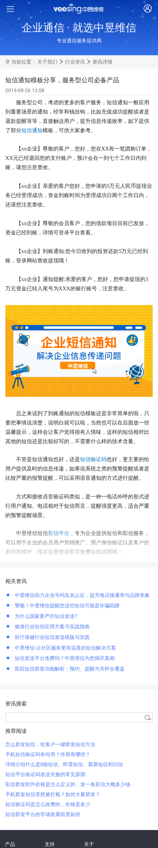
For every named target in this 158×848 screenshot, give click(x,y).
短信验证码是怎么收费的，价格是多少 (47, 804)
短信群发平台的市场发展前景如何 (42, 814)
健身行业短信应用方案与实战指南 (51, 627)
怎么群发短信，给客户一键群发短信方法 (50, 744)
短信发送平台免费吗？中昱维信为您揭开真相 (64, 658)
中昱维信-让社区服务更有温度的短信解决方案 (64, 648)
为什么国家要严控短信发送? (45, 616)
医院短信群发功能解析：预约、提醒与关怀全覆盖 (69, 669)
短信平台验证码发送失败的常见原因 (45, 774)
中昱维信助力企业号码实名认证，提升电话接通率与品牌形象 (81, 595)
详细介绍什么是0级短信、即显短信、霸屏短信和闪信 (64, 764)
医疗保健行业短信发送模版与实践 (51, 637)
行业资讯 (75, 62)
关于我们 (47, 62)
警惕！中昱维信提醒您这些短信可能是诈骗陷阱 (66, 606)
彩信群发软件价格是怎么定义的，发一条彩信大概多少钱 (67, 784)
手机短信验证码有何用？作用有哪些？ (47, 754)
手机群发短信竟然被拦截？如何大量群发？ (52, 794)
